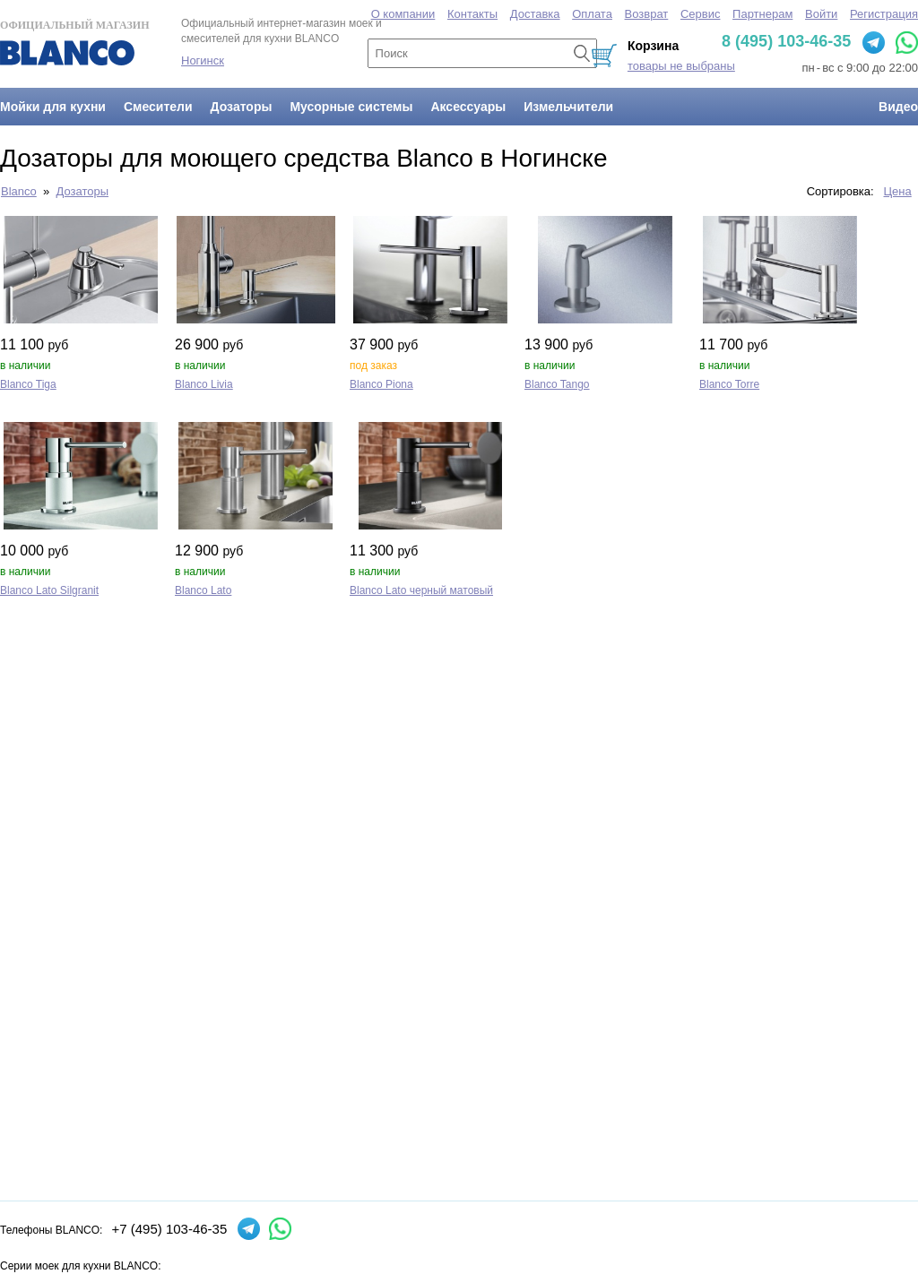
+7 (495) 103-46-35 (169, 1228)
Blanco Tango (557, 384)
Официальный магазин (74, 42)
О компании (403, 14)
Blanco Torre (729, 384)
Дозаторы (242, 106)
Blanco (19, 191)
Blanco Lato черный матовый (421, 590)
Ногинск (202, 60)
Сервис (700, 14)
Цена (898, 191)
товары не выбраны (681, 66)
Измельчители (568, 106)
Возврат (647, 14)
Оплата (592, 14)
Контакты (472, 14)
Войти (821, 14)
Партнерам (762, 14)
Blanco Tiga (28, 384)
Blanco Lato (203, 590)
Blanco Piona (381, 384)
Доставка (535, 14)
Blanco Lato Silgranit (49, 590)
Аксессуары (468, 106)
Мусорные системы (351, 106)
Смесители (158, 106)
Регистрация (884, 14)
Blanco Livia (204, 384)
